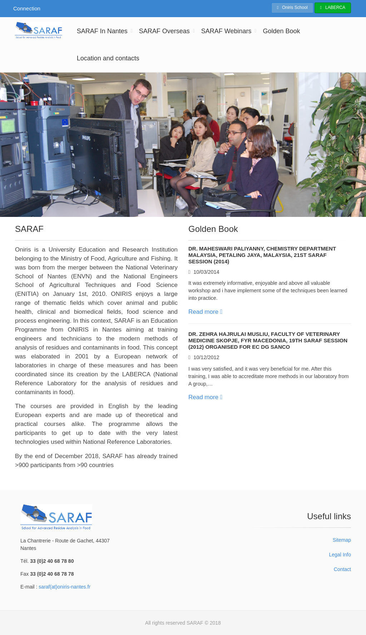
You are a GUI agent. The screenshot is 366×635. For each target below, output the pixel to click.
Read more (205, 311)
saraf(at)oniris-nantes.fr (64, 587)
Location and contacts (108, 58)
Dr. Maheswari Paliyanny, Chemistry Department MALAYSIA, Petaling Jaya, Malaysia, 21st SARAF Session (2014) (262, 254)
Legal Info (340, 554)
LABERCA (332, 7)
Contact (342, 569)
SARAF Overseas (164, 31)
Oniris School (292, 7)
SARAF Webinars (226, 31)
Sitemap (342, 540)
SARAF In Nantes (102, 31)
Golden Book (281, 31)
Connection (26, 8)
